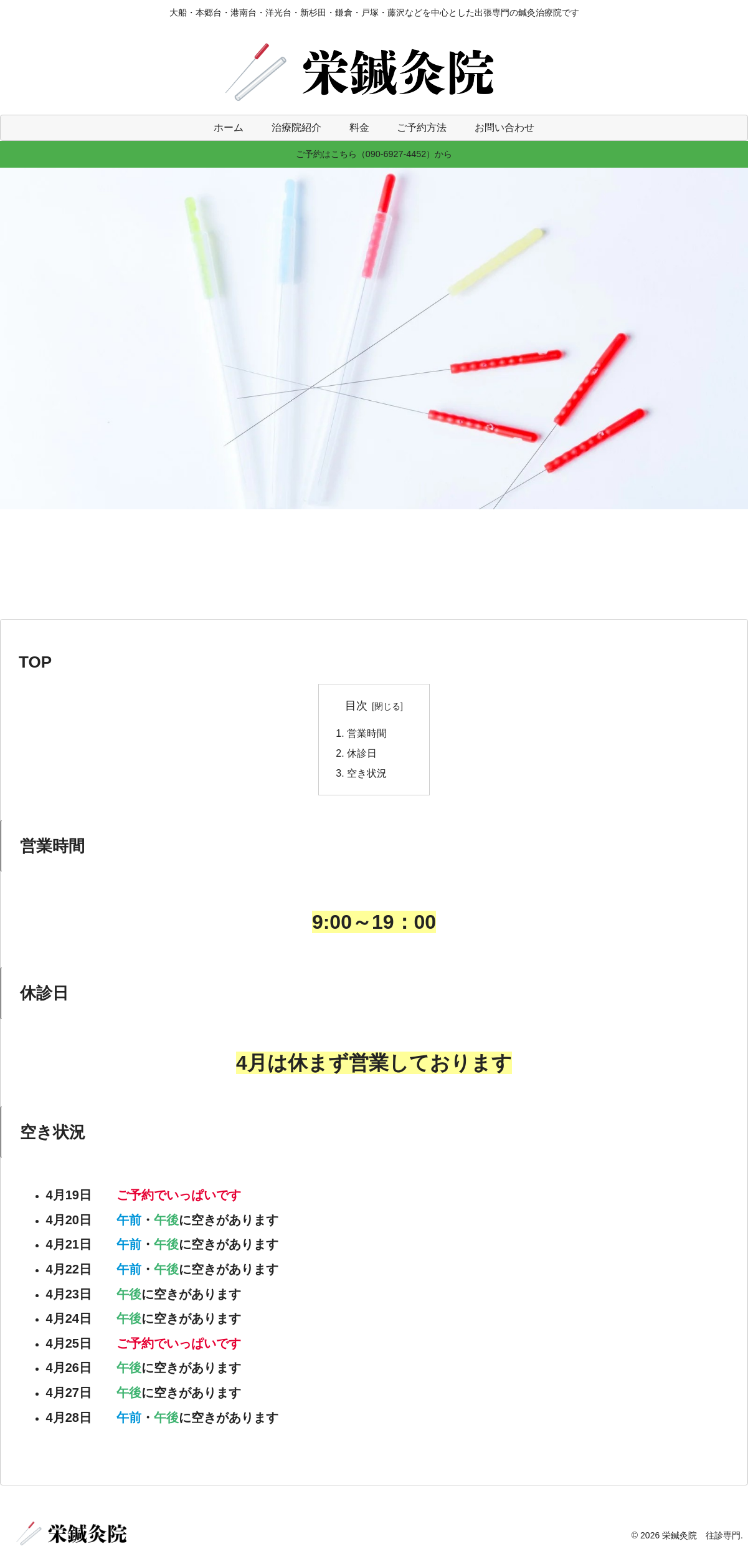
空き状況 (367, 774)
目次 (356, 705)
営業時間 (367, 733)
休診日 (362, 753)
